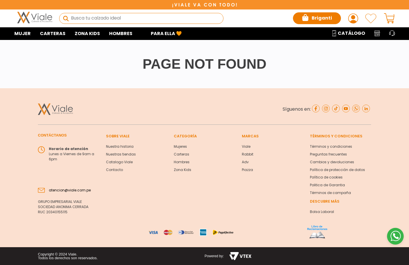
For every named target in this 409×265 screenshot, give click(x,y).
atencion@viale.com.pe (70, 190)
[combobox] (141, 18)
